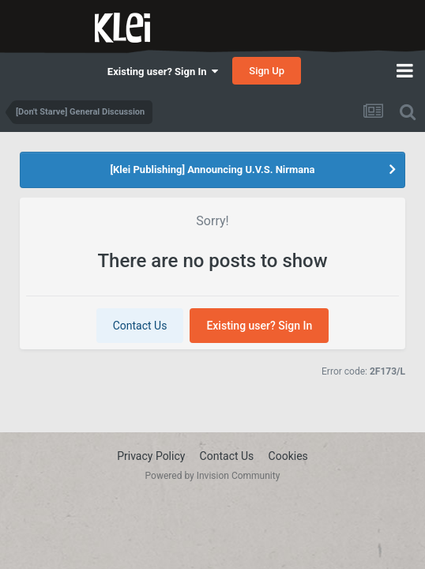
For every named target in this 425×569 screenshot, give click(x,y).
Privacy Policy (151, 456)
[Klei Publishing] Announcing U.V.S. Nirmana (212, 169)
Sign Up (266, 71)
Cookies (288, 456)
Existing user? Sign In (162, 71)
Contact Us (140, 325)
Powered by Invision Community (212, 475)
